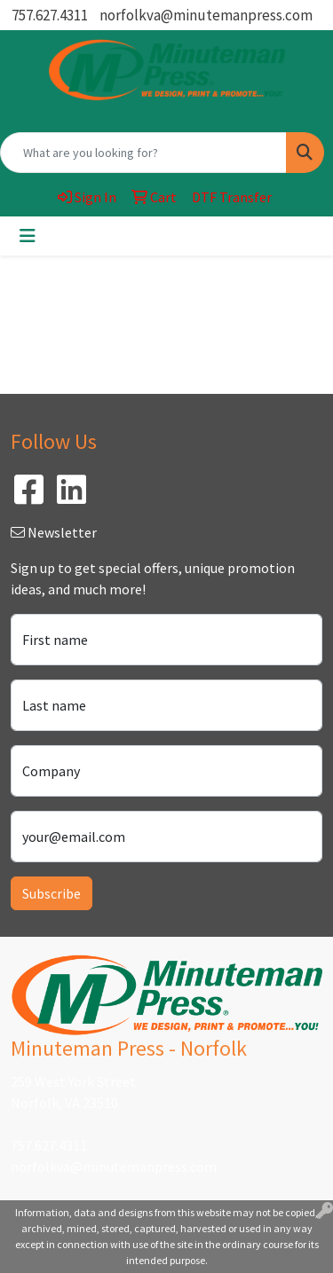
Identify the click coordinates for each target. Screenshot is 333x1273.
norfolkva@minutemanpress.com (206, 15)
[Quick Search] (143, 152)
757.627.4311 (50, 15)
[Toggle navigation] (27, 236)
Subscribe (51, 893)
